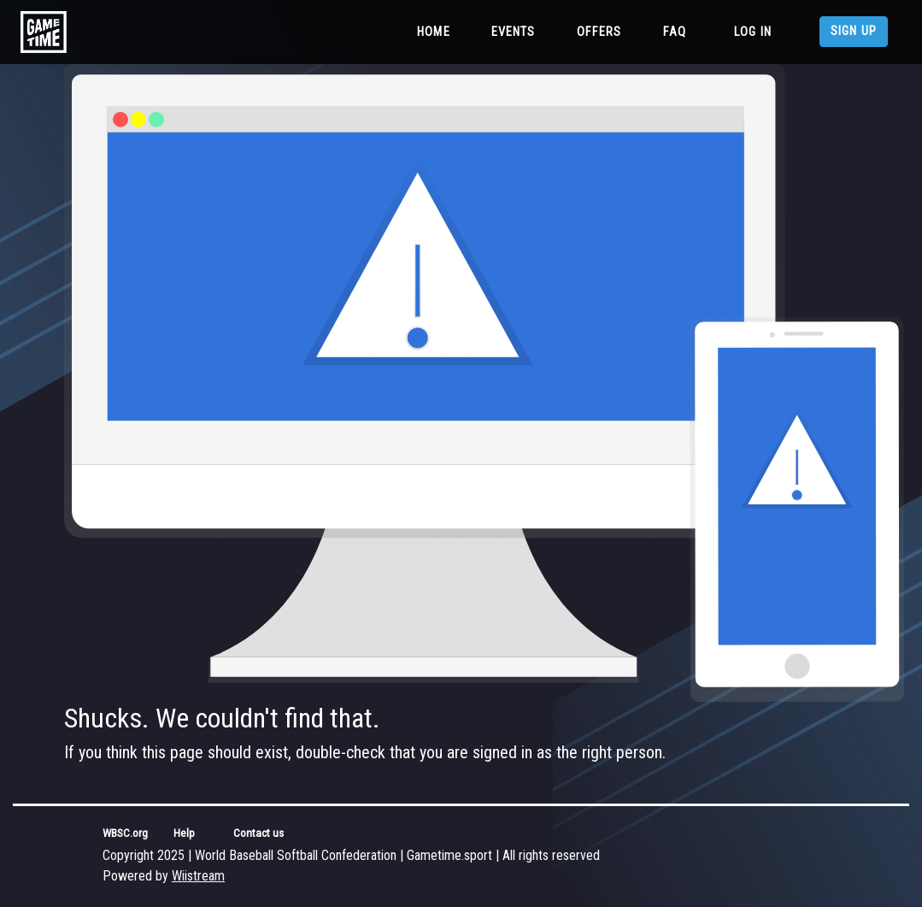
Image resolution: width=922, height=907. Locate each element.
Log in (753, 32)
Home (437, 30)
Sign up (854, 31)
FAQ (674, 32)
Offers (599, 32)
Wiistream (198, 876)
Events (513, 32)
